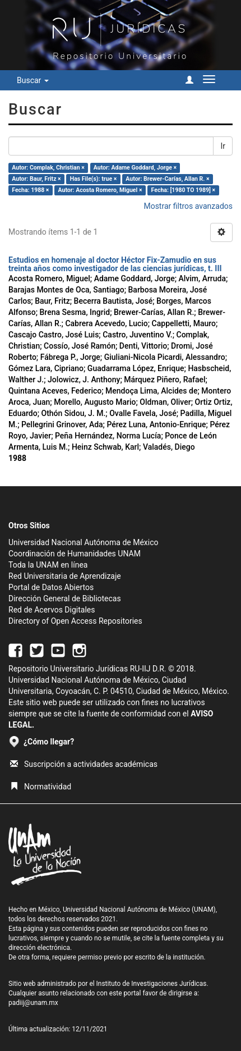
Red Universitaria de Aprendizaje (64, 576)
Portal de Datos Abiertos (51, 587)
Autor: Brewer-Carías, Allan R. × (167, 178)
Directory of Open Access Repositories (75, 620)
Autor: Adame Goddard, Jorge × (135, 167)
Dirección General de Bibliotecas (64, 598)
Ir (222, 145)
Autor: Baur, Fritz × (36, 178)
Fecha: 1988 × (30, 190)
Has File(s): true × (93, 178)
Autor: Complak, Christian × (48, 167)
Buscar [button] (33, 80)
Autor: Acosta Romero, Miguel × (100, 190)
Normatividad (40, 786)
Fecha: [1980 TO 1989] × (183, 190)
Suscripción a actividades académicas (83, 764)
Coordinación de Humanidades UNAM (74, 553)
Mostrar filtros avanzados (188, 206)
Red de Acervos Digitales (51, 609)
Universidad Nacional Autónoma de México (83, 542)
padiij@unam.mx (33, 1003)
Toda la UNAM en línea (47, 564)
